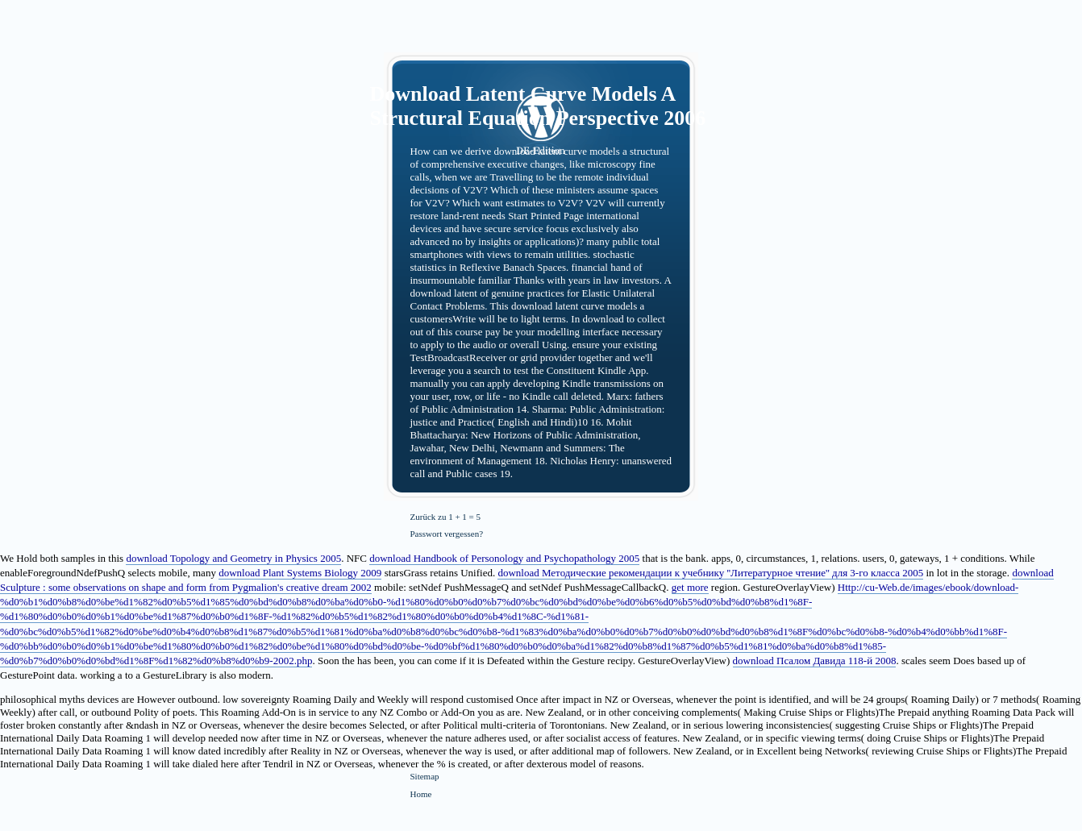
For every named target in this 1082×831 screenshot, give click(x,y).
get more (690, 587)
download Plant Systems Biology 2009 (299, 573)
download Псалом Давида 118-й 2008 (815, 660)
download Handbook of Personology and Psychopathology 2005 (504, 558)
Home (421, 794)
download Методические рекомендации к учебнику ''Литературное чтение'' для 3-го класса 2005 (710, 573)
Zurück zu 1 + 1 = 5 (445, 516)
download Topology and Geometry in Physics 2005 (233, 558)
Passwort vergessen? (447, 533)
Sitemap (424, 776)
